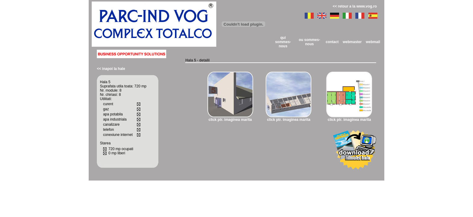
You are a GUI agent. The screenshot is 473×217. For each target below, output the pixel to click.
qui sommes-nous (283, 42)
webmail (373, 42)
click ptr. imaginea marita (230, 120)
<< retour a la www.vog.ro (355, 6)
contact (332, 42)
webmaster (352, 42)
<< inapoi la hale (111, 69)
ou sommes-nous (309, 42)
